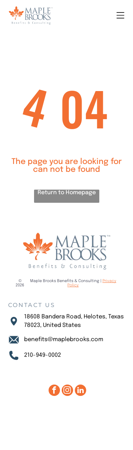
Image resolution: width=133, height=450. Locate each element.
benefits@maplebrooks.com (63, 340)
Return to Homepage (67, 193)
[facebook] (54, 391)
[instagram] (67, 391)
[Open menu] (120, 15)
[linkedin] (80, 391)
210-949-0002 (42, 355)
